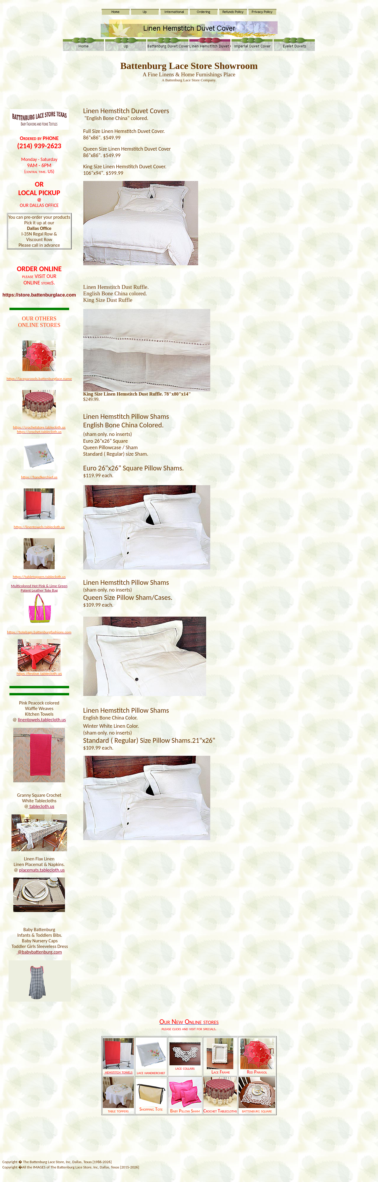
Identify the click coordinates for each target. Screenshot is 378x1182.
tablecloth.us (42, 806)
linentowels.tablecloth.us (42, 719)
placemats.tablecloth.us (42, 870)
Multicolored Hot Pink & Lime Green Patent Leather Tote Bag (39, 588)
